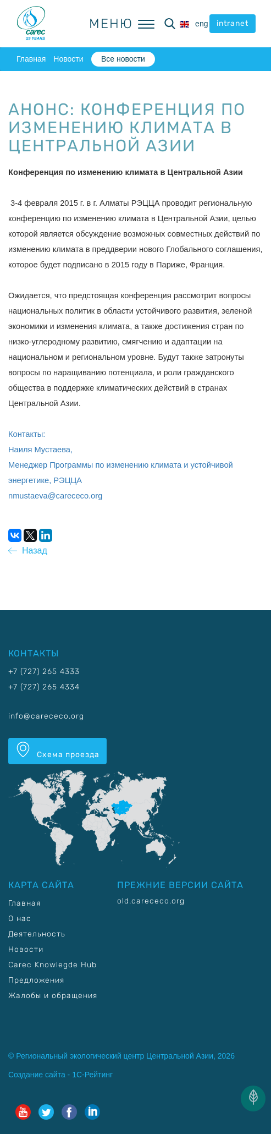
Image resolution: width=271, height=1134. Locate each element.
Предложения (36, 980)
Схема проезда (57, 750)
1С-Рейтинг (92, 1074)
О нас (19, 918)
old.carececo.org (151, 901)
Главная (31, 58)
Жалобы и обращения (52, 995)
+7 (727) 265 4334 (44, 687)
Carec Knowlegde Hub (52, 964)
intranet (232, 23)
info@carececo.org (46, 716)
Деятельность (36, 934)
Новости (68, 58)
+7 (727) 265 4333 (44, 671)
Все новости (123, 58)
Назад (27, 550)
